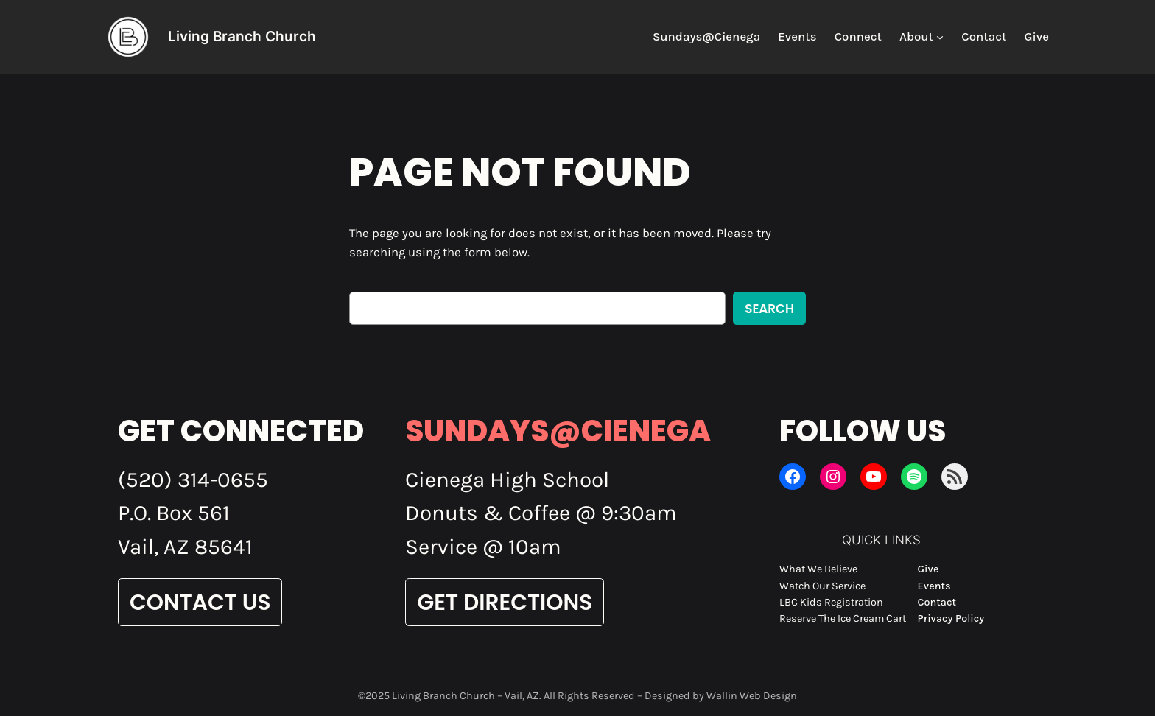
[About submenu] (940, 37)
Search (769, 308)
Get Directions (504, 602)
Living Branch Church (242, 36)
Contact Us (200, 602)
